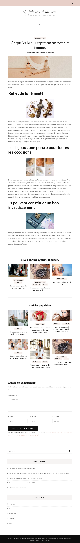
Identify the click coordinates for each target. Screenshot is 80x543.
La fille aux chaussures (40, 12)
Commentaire (13, 395)
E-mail (33, 417)
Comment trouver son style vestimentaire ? (18, 333)
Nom (10, 417)
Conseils (18, 282)
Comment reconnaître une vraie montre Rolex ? (40, 289)
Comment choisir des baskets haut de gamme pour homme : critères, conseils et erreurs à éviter (39, 473)
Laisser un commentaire (48, 52)
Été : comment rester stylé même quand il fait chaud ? (40, 366)
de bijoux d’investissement (25, 241)
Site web (56, 417)
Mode (45, 284)
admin (29, 52)
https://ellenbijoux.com (16, 136)
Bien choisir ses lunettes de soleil (62, 283)
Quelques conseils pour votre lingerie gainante (18, 357)
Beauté (57, 323)
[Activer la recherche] (72, 3)
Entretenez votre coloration (17, 488)
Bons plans (40, 324)
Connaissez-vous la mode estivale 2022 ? (22, 483)
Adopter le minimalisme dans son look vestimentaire (25, 478)
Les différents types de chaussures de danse (18, 287)
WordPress (46, 540)
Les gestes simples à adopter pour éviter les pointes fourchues (61, 329)
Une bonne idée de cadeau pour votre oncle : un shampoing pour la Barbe (40, 329)
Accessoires (40, 38)
